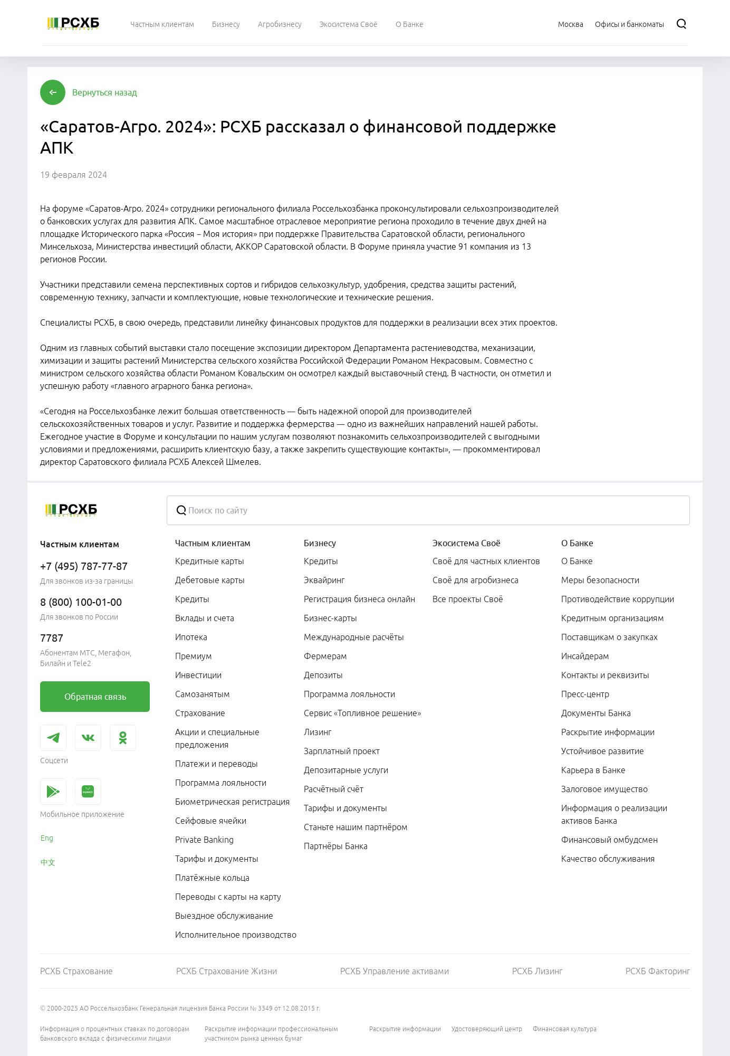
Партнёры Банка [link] (336, 846)
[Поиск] (681, 23)
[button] (105, 92)
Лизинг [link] (317, 732)
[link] (95, 696)
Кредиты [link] (192, 599)
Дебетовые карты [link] (210, 580)
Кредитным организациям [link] (612, 618)
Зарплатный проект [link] (342, 751)
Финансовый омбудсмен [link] (609, 839)
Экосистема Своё (467, 543)
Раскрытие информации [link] (608, 732)
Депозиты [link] (323, 675)
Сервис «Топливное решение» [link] (362, 713)
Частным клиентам (213, 543)
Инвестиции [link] (198, 675)
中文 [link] (48, 862)
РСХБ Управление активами (394, 971)
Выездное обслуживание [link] (224, 915)
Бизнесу (320, 543)
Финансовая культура (565, 1028)
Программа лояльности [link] (220, 782)
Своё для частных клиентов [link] (486, 561)
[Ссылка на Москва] (571, 24)
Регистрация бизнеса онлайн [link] (359, 599)
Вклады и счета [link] (204, 618)
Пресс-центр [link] (585, 694)
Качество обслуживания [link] (608, 858)
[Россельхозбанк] (73, 23)
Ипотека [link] (191, 637)
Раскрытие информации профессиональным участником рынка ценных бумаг (271, 1033)
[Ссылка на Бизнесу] (226, 24)
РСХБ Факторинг (658, 971)
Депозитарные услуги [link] (346, 770)
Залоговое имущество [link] (604, 789)
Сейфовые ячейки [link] (210, 820)
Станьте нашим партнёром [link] (356, 827)
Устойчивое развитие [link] (602, 751)
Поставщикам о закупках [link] (609, 637)
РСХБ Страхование (76, 971)
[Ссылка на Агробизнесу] (280, 24)
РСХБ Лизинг (537, 971)
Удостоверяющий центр (487, 1028)
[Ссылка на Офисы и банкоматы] (629, 24)
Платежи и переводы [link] (216, 763)
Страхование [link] (200, 713)
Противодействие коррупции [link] (617, 599)
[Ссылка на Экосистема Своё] (349, 24)
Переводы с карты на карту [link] (228, 896)
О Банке (577, 543)
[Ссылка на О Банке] (410, 24)
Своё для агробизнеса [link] (475, 580)
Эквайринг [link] (324, 580)
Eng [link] (47, 838)
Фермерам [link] (325, 656)
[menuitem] (162, 23)
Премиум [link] (193, 656)
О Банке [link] (577, 561)
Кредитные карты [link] (209, 561)
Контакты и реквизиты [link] (605, 675)
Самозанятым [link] (202, 694)
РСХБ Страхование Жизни (226, 971)
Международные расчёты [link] (354, 637)
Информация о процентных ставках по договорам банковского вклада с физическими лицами (114, 1033)
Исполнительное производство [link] (235, 934)
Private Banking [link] (204, 839)
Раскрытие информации (405, 1028)
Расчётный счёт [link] (333, 789)
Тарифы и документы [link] (216, 858)
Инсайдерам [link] (585, 656)
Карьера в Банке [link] (593, 770)
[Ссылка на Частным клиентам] (162, 24)
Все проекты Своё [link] (468, 599)
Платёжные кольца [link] (212, 877)
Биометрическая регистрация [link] (232, 801)
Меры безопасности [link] (600, 580)
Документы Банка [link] (596, 713)
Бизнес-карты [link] (330, 618)
